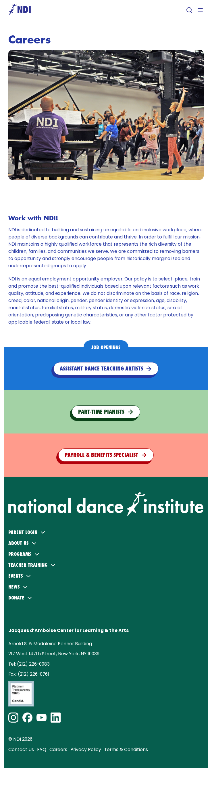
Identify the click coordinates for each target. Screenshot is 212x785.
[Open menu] (200, 10)
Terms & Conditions (126, 749)
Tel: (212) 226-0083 (29, 664)
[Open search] (189, 10)
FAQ (41, 749)
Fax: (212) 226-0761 (28, 674)
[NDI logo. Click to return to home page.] (106, 495)
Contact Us (21, 749)
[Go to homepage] (19, 10)
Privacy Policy (85, 749)
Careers (58, 749)
